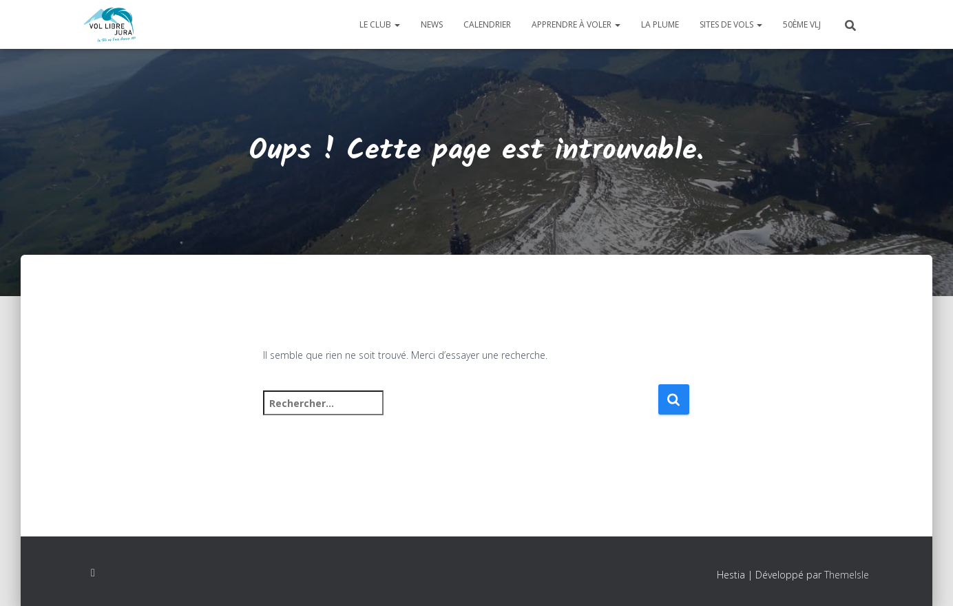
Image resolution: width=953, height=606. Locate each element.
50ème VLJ (802, 24)
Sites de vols (731, 24)
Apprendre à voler (576, 24)
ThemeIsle (846, 574)
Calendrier (487, 24)
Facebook (93, 573)
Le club (379, 24)
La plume (660, 24)
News (432, 24)
